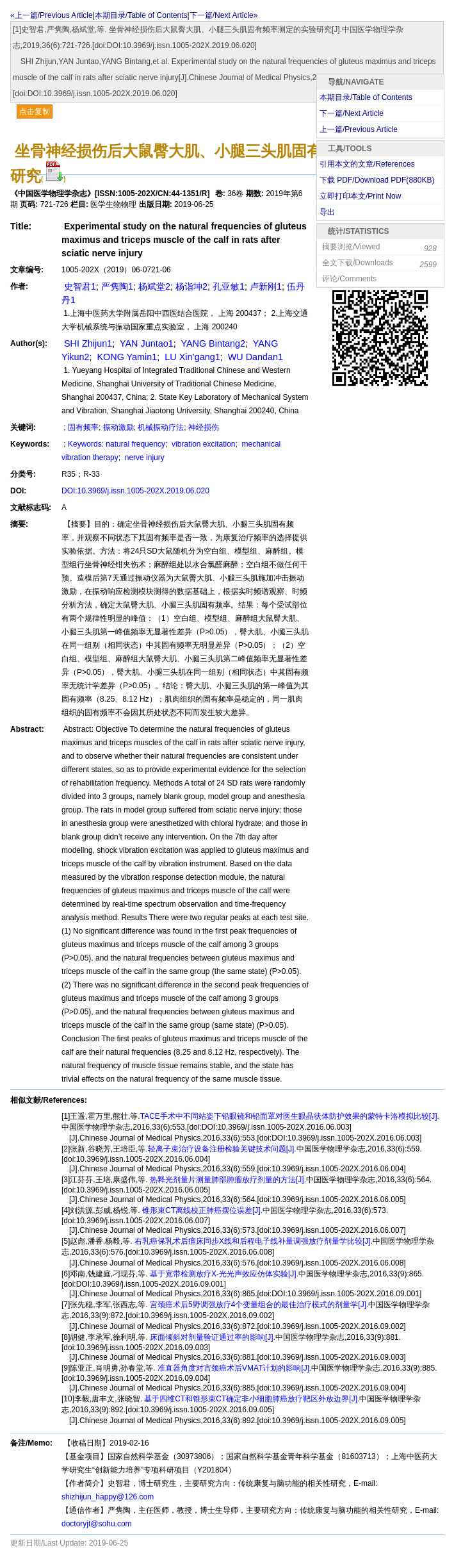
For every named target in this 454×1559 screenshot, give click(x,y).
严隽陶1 (117, 286)
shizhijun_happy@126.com (107, 1496)
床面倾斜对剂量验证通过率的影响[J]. (211, 1337)
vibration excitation (203, 444)
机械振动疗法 (161, 427)
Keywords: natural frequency (116, 444)
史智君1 (78, 286)
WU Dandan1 (254, 357)
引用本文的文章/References (367, 164)
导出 (327, 212)
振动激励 (118, 427)
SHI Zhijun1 (86, 343)
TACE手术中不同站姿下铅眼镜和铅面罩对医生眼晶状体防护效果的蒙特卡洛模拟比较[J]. (289, 1116)
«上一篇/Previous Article (51, 15)
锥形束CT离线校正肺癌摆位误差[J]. (201, 1210)
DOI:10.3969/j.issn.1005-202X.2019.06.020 (135, 490)
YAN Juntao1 (145, 343)
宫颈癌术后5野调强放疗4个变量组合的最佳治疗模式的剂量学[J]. (258, 1304)
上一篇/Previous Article (359, 129)
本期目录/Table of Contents (141, 15)
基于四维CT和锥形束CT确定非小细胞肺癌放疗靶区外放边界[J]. (250, 1398)
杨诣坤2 (191, 286)
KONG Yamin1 (125, 357)
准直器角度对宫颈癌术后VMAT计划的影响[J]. (234, 1368)
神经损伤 (203, 427)
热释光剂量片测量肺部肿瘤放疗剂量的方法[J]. (227, 1179)
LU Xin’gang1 (191, 357)
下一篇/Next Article (352, 113)
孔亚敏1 (229, 286)
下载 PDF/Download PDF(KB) (377, 180)
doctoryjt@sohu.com (96, 1523)
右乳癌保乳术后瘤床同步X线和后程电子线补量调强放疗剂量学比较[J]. (253, 1241)
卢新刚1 (266, 286)
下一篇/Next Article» (224, 15)
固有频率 (83, 427)
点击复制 (34, 111)
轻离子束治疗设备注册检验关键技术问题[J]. (222, 1148)
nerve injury (143, 457)
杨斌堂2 (154, 286)
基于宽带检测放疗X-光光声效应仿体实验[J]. (223, 1273)
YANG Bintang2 (212, 343)
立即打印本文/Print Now (360, 196)
